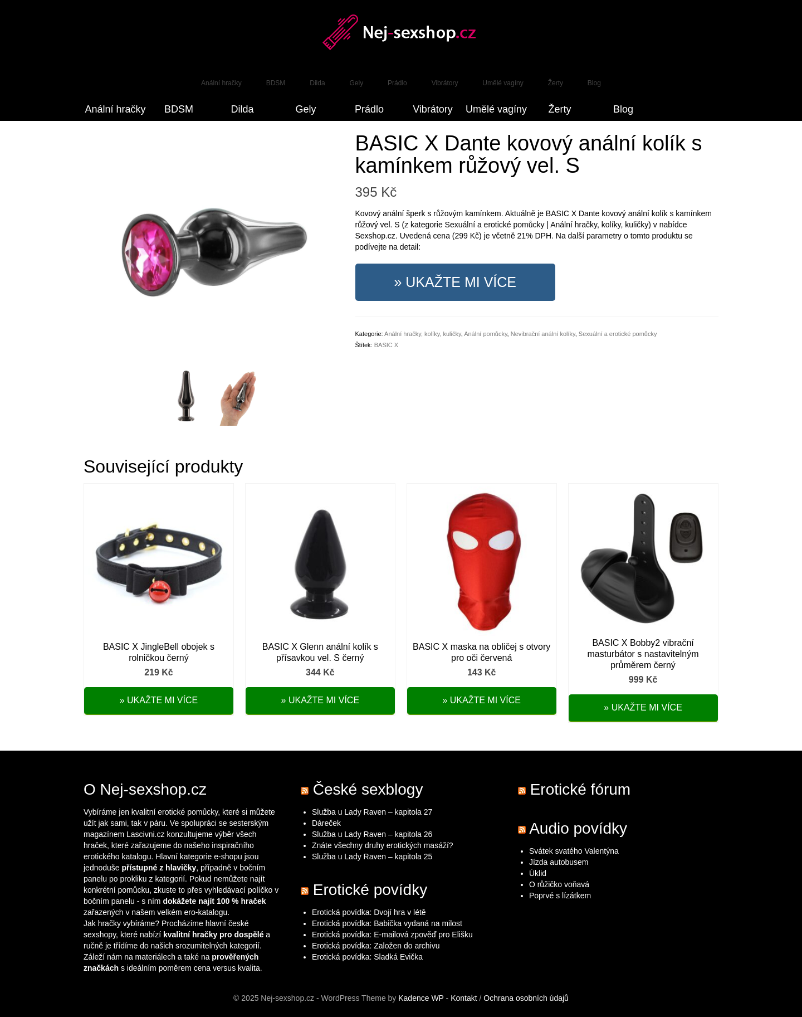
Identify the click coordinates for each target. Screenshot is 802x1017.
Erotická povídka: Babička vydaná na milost (387, 923)
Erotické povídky (370, 889)
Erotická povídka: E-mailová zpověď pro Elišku (392, 934)
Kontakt (464, 998)
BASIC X (386, 345)
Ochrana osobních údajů (526, 998)
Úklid (537, 873)
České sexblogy (368, 789)
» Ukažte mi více (455, 282)
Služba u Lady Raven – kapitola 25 (372, 856)
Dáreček (326, 823)
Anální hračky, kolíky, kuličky (422, 333)
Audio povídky (578, 828)
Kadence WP (420, 998)
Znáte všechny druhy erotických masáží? (384, 845)
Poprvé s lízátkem (560, 895)
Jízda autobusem (559, 862)
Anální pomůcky (485, 333)
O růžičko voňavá (559, 884)
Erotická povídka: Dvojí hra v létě (369, 912)
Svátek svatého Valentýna (574, 850)
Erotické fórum (580, 789)
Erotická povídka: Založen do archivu (376, 945)
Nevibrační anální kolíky (543, 333)
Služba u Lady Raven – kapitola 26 (372, 834)
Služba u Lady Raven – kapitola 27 (372, 811)
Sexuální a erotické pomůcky (618, 333)
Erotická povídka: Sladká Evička (367, 956)
